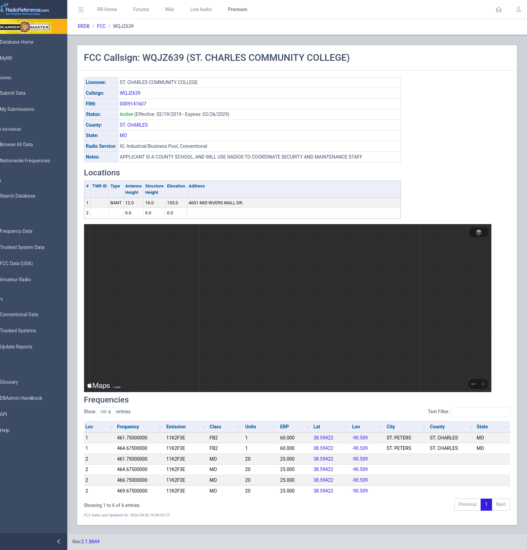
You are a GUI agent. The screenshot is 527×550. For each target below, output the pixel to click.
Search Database (27, 196)
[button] (498, 9)
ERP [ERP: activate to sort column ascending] (294, 426)
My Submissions (26, 110)
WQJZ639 (149, 93)
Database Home (26, 42)
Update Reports (25, 347)
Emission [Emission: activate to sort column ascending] (191, 426)
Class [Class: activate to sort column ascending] (229, 426)
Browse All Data (26, 145)
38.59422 (332, 437)
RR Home (126, 9)
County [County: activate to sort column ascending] (440, 426)
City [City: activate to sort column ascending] (396, 426)
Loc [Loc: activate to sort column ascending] (108, 426)
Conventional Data (28, 315)
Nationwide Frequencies (34, 161)
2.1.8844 (109, 541)
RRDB (103, 26)
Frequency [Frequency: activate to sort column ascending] (145, 426)
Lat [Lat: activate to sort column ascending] (325, 426)
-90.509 (367, 437)
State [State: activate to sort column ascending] (483, 426)
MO (142, 135)
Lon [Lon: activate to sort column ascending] (363, 426)
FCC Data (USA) (26, 263)
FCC (120, 26)
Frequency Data (25, 231)
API (13, 415)
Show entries (126, 412)
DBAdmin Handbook (30, 398)
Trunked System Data (32, 247)
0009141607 (152, 104)
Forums (160, 9)
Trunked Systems (27, 331)
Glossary (18, 382)
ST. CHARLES (153, 125)
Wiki (188, 9)
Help (14, 431)
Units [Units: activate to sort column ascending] (262, 426)
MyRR (15, 58)
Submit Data (22, 93)
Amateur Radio (25, 280)
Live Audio (220, 9)
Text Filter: (469, 412)
